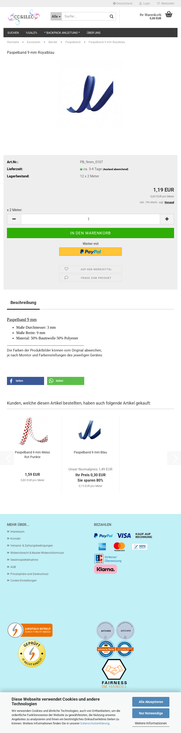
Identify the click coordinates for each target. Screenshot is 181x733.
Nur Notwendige (151, 713)
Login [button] (144, 3)
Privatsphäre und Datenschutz (29, 574)
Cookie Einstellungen (23, 580)
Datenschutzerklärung (94, 723)
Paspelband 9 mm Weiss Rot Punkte (32, 454)
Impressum (17, 531)
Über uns (93, 32)
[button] (123, 3)
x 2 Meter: (14, 210)
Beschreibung (23, 302)
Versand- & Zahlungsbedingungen (31, 545)
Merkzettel (165, 3)
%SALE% (31, 32)
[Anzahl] (90, 219)
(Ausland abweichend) (115, 169)
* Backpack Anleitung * (62, 32)
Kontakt (15, 538)
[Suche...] (56, 16)
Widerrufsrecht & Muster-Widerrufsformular (37, 552)
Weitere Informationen (151, 723)
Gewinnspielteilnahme (24, 559)
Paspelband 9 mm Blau (90, 452)
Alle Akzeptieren (151, 702)
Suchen (13, 32)
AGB (13, 567)
